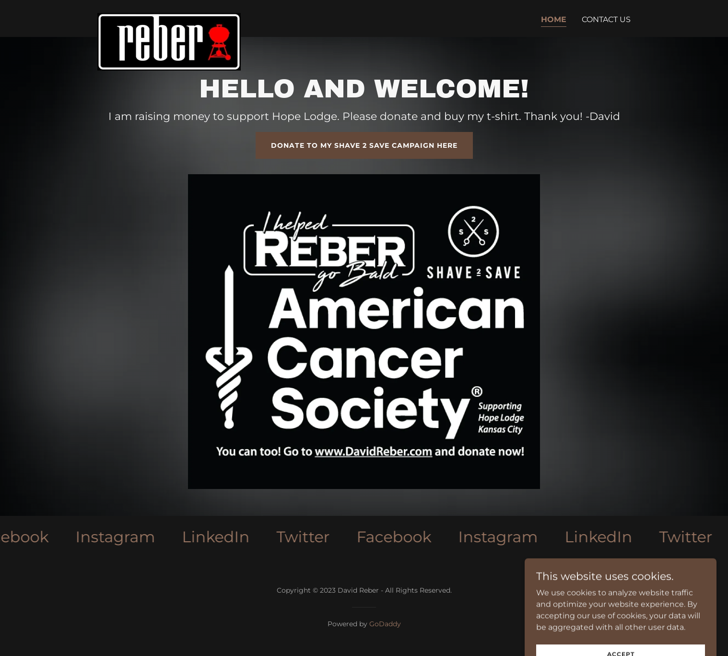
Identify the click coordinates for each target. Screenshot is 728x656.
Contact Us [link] (606, 19)
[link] (169, 17)
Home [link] (553, 19)
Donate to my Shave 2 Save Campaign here (364, 145)
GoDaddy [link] (385, 624)
